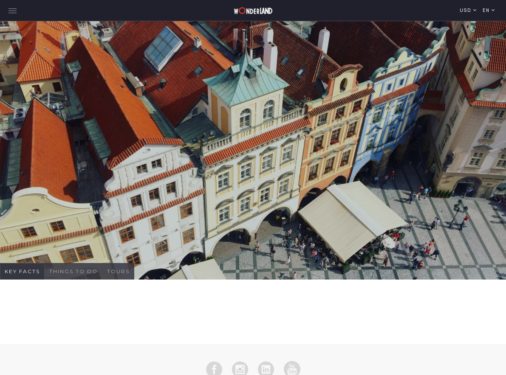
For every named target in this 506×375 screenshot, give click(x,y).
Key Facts (22, 271)
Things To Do (73, 271)
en (487, 10)
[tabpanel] (253, 148)
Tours (118, 271)
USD (466, 10)
